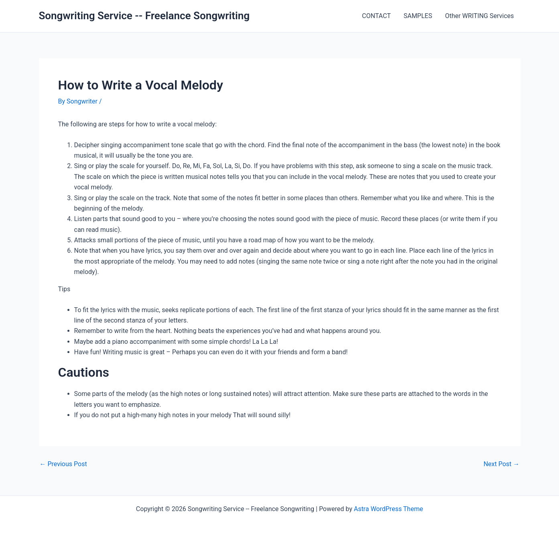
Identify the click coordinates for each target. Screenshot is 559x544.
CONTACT (376, 16)
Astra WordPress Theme (388, 509)
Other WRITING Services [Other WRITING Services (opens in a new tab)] (479, 16)
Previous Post (63, 464)
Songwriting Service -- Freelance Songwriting (144, 16)
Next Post (502, 464)
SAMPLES (418, 16)
